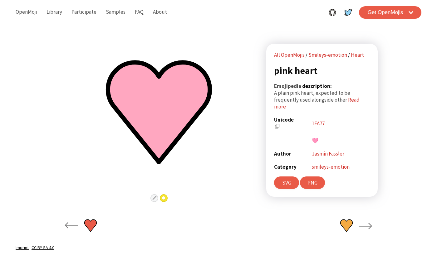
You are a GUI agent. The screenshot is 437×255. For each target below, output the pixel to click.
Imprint (22, 247)
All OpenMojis (289, 54)
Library (54, 11)
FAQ (139, 11)
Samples (115, 11)
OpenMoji (26, 11)
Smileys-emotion (328, 54)
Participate (83, 11)
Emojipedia (288, 86)
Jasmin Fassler (328, 153)
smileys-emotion (331, 166)
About (160, 11)
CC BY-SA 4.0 (43, 247)
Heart (357, 54)
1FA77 (318, 123)
